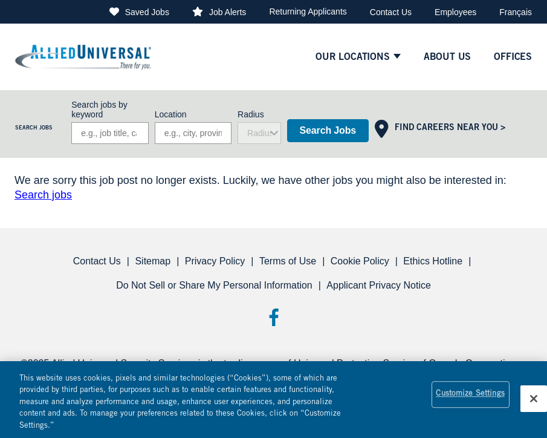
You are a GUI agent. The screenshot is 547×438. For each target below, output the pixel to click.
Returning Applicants (307, 11)
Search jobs (43, 195)
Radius (251, 114)
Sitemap (152, 261)
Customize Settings (470, 400)
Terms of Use (287, 261)
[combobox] (193, 133)
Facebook (273, 317)
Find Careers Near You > (450, 128)
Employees (455, 12)
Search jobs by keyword (99, 109)
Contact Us (391, 12)
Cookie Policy (360, 261)
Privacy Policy (215, 261)
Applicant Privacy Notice (378, 285)
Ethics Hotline (432, 261)
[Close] (533, 403)
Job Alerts (227, 12)
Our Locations (353, 57)
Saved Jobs (147, 12)
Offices (513, 57)
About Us (447, 57)
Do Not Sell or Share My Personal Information (214, 285)
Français (515, 12)
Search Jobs (328, 130)
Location (171, 114)
